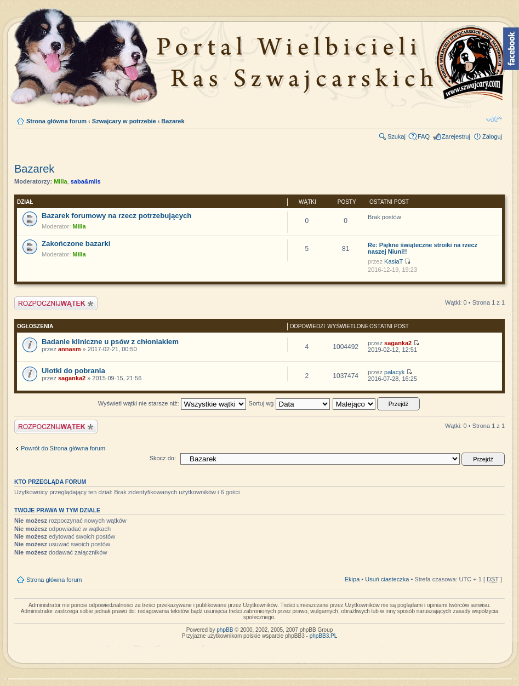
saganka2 (398, 343)
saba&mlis (86, 181)
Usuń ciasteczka (387, 579)
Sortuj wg (289, 403)
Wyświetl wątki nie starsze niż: (172, 403)
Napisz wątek (56, 303)
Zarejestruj (456, 136)
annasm (69, 349)
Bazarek (172, 121)
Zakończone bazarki (76, 243)
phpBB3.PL (324, 636)
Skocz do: (163, 458)
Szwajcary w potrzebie (124, 121)
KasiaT (393, 261)
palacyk (394, 372)
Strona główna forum (56, 121)
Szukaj (396, 136)
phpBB (224, 630)
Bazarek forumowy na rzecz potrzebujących (116, 215)
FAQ (424, 136)
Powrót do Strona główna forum (63, 448)
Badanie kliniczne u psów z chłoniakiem (110, 342)
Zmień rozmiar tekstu (494, 119)
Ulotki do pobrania (73, 371)
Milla (60, 181)
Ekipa (352, 579)
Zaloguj (492, 136)
